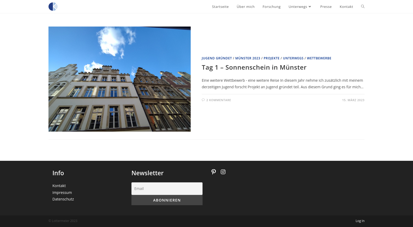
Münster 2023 (247, 58)
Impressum (62, 192)
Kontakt (59, 185)
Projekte (272, 58)
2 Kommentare (218, 100)
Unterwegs (293, 58)
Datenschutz (63, 199)
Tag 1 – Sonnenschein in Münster (254, 67)
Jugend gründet (217, 58)
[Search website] (362, 6)
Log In (360, 221)
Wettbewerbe (319, 58)
